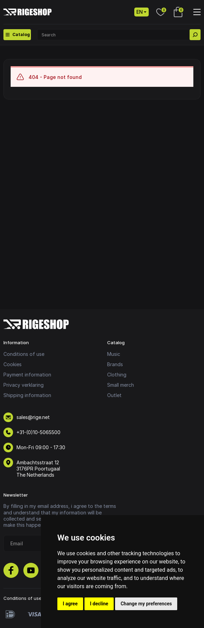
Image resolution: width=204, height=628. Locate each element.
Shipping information (27, 395)
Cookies (12, 364)
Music (113, 354)
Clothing (116, 374)
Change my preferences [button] (146, 603)
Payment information (27, 374)
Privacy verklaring (23, 385)
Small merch (120, 385)
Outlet (114, 395)
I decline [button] (99, 603)
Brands (115, 364)
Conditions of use (23, 354)
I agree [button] (70, 603)
